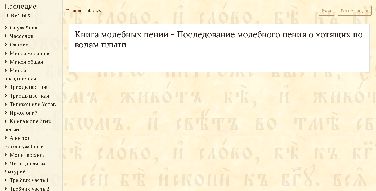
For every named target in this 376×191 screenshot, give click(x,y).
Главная (76, 10)
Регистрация (354, 10)
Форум (95, 10)
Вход (326, 10)
